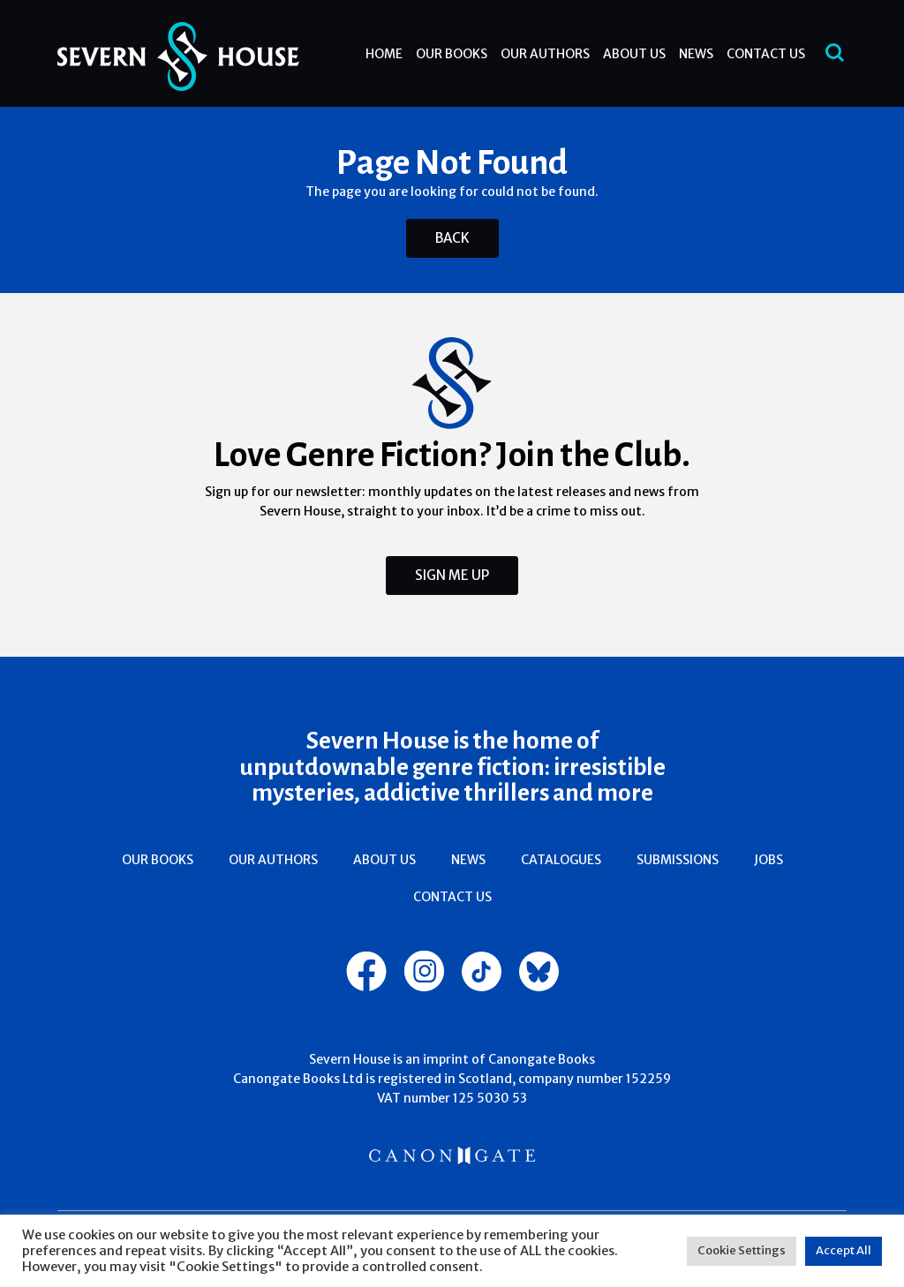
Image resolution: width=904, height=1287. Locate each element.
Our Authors (545, 54)
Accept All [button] (843, 1250)
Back (452, 238)
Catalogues (561, 860)
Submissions (678, 860)
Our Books (451, 54)
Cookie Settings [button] (741, 1250)
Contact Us (766, 54)
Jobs (768, 860)
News (696, 54)
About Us (634, 54)
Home (384, 54)
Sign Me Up (452, 575)
